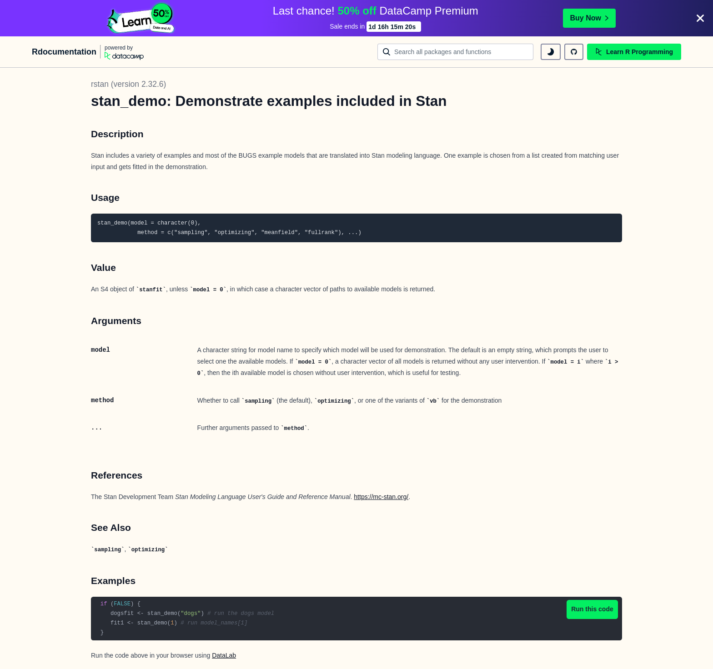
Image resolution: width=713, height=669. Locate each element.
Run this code (592, 609)
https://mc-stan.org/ (381, 496)
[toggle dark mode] (551, 52)
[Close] (700, 18)
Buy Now (589, 18)
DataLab (224, 655)
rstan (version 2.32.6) (128, 84)
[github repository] (573, 52)
